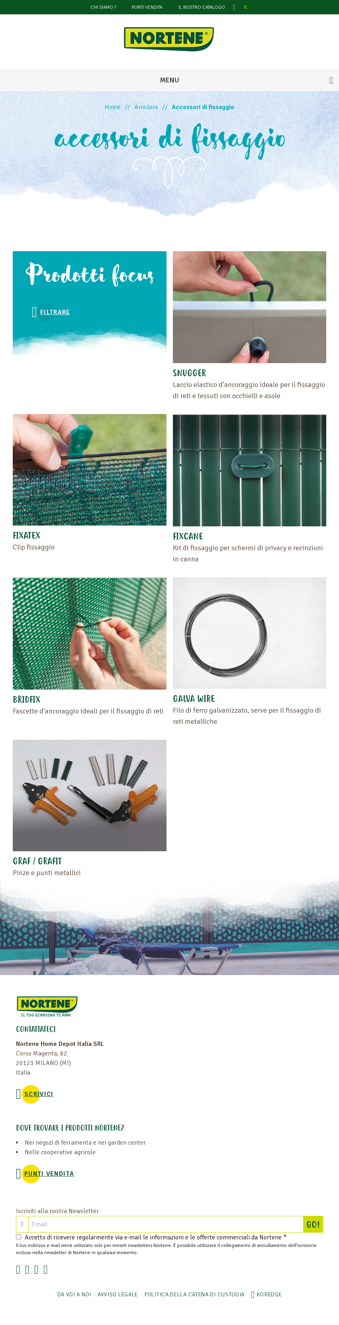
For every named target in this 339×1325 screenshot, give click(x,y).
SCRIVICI (38, 1094)
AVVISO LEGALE (118, 1294)
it (245, 7)
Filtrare (55, 312)
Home (113, 107)
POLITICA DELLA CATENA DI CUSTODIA (194, 1294)
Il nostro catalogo (201, 7)
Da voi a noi (74, 1294)
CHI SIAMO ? (103, 7)
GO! (314, 1224)
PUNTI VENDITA (147, 7)
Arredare (146, 107)
